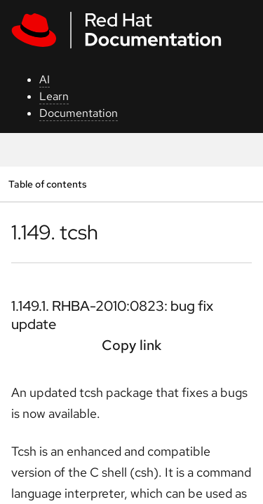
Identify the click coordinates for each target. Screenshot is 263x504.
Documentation (78, 113)
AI (44, 79)
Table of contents (47, 183)
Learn (54, 96)
